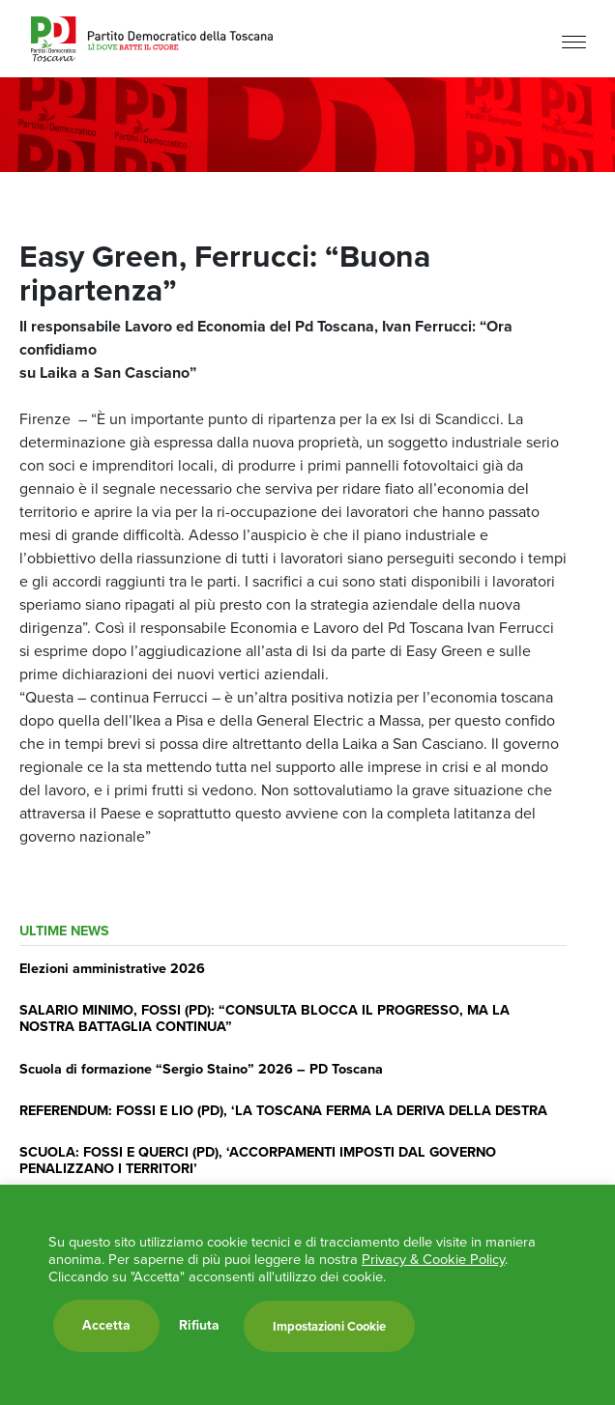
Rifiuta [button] (199, 1325)
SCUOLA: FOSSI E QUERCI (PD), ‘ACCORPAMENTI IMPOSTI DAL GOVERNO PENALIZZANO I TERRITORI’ (257, 1160)
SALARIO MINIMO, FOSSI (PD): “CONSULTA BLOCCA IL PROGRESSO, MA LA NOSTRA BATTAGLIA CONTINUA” (264, 1018)
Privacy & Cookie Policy (433, 1259)
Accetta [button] (106, 1325)
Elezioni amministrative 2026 (112, 968)
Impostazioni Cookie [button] (329, 1326)
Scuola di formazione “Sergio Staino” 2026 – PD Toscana (201, 1068)
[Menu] (573, 41)
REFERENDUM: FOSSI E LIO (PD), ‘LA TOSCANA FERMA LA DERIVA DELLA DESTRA (283, 1110)
